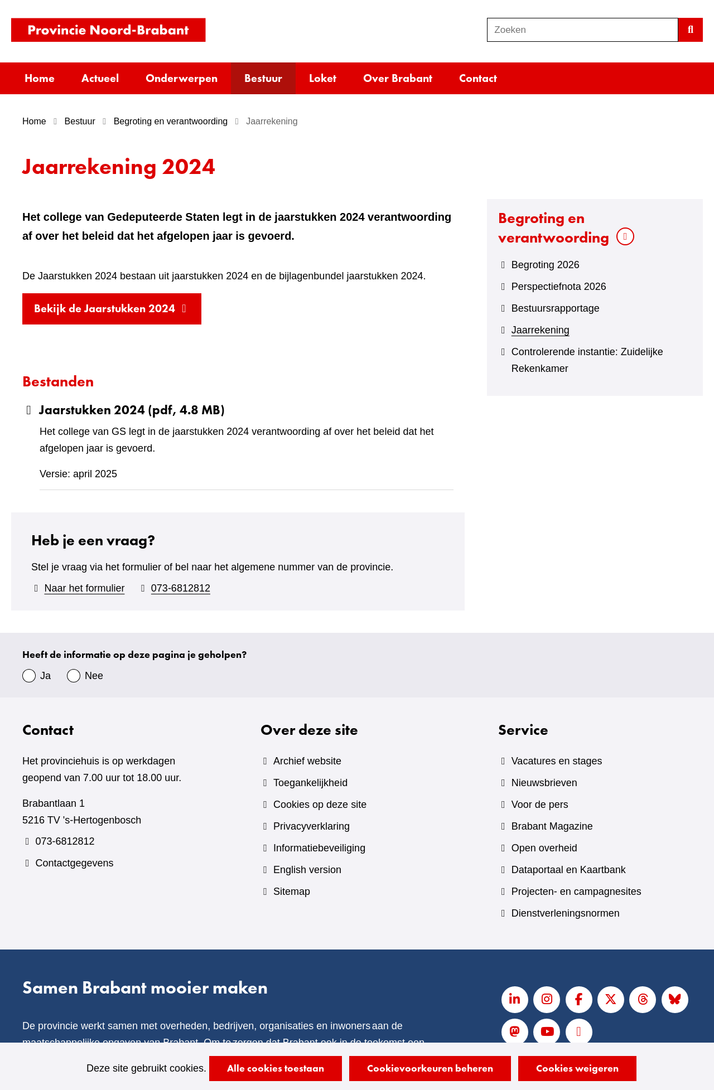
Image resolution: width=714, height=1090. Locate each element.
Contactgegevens (74, 863)
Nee (94, 675)
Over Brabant (397, 78)
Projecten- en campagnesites (576, 891)
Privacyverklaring (311, 826)
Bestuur (263, 78)
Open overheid (544, 848)
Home (40, 78)
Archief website (307, 761)
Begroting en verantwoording (553, 227)
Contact (478, 78)
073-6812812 (180, 588)
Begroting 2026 (546, 264)
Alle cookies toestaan (275, 1068)
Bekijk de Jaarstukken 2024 (117, 311)
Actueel (100, 78)
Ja (45, 675)
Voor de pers (540, 804)
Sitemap (291, 891)
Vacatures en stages (557, 761)
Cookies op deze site (319, 804)
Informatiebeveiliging (319, 848)
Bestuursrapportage (556, 308)
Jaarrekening (541, 330)
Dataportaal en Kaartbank (569, 869)
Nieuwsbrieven (544, 782)
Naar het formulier (84, 588)
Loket (322, 78)
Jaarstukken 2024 (123, 410)
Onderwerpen (182, 78)
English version (307, 869)
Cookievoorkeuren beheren (430, 1068)
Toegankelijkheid (310, 782)
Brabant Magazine (552, 826)
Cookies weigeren (577, 1068)
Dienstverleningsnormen (566, 913)
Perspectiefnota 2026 (559, 286)
